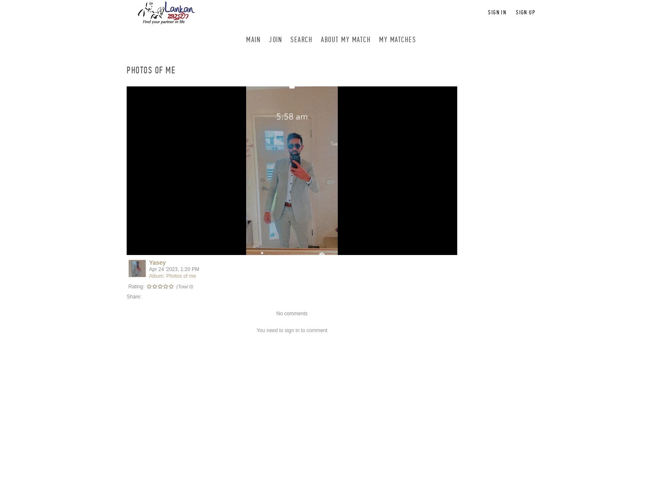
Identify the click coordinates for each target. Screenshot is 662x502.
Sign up (525, 12)
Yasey (157, 262)
